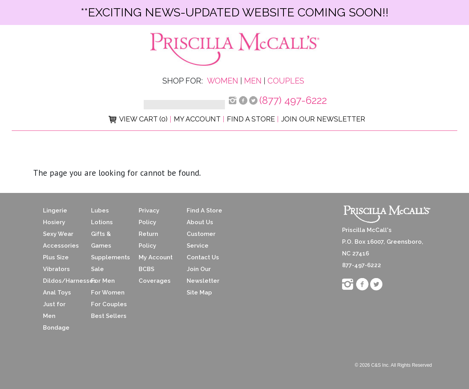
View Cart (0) (138, 119)
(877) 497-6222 (293, 100)
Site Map (199, 292)
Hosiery (54, 222)
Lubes (100, 210)
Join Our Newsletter (323, 119)
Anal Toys (57, 292)
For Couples (109, 304)
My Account (197, 119)
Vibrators (56, 269)
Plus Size (56, 257)
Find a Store (251, 119)
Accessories (61, 245)
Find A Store (204, 210)
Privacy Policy (149, 216)
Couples (285, 80)
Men (253, 80)
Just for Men (54, 310)
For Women (108, 292)
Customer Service (201, 239)
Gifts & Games (101, 239)
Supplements (109, 257)
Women (222, 80)
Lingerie (55, 210)
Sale (97, 269)
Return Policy (148, 239)
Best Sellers (109, 315)
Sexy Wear (58, 233)
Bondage (56, 327)
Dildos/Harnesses (61, 280)
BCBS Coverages (155, 275)
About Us (200, 222)
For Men (103, 280)
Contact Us (203, 257)
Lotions (102, 222)
